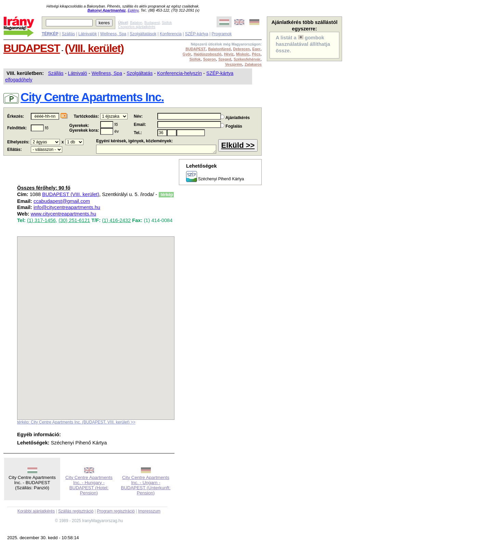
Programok (222, 33)
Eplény (133, 10)
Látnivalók (87, 33)
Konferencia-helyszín (179, 73)
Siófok (167, 23)
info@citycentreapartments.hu (67, 207)
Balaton (136, 23)
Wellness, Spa (113, 33)
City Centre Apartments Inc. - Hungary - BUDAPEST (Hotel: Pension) (89, 485)
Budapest (152, 23)
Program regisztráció (116, 511)
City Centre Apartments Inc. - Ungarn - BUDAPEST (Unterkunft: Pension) (146, 485)
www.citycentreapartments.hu (63, 214)
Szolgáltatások (143, 33)
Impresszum (149, 511)
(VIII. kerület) (94, 48)
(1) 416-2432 (116, 220)
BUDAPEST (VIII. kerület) (70, 194)
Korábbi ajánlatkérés (36, 511)
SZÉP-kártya (196, 33)
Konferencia (171, 33)
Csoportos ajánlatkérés (136, 27)
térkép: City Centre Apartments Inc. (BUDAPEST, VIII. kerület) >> (76, 422)
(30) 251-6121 (74, 220)
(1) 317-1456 (41, 220)
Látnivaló (77, 73)
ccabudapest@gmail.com (62, 201)
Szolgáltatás (140, 73)
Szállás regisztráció (75, 511)
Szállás (68, 33)
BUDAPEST (31, 48)
